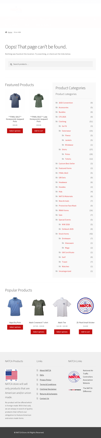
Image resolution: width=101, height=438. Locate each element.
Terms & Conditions (48, 384)
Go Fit (64, 126)
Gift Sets (62, 177)
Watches (65, 266)
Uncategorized (65, 271)
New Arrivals (64, 201)
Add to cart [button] (38, 131)
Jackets (68, 140)
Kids (34, 19)
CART (63, 8)
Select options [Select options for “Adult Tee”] (62, 332)
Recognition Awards (88, 1)
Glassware (69, 243)
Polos (67, 154)
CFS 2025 (62, 117)
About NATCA (45, 370)
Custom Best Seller (67, 163)
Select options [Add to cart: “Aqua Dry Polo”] (15, 327)
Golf (64, 257)
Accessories (63, 107)
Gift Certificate (68, 252)
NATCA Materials (66, 196)
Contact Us (44, 398)
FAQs (42, 375)
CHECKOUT (53, 8)
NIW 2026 (66, 224)
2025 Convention (66, 102)
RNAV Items (45, 19)
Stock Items (11, 25)
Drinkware (66, 238)
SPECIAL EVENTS (43, 25)
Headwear (63, 182)
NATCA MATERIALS (56, 1)
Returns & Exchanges (48, 394)
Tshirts (68, 159)
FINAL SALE (63, 173)
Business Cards (72, 1)
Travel (64, 262)
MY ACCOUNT (38, 8)
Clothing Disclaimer (48, 389)
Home (8, 19)
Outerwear (66, 131)
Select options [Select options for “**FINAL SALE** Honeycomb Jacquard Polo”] (14, 131)
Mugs (67, 248)
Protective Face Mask (67, 205)
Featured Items (65, 168)
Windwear (69, 145)
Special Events (65, 219)
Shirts (64, 149)
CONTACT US (38, 11)
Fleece (67, 135)
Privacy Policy (45, 380)
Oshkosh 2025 (67, 229)
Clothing (20, 19)
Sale (27, 25)
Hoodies (62, 187)
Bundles (62, 112)
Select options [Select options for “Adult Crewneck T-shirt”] (38, 332)
